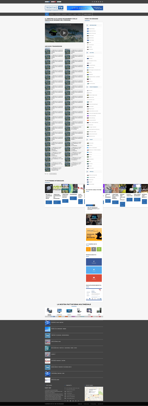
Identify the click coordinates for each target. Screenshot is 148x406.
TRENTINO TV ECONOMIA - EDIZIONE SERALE (60, 335)
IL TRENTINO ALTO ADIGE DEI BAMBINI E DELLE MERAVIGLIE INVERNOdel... (56, 52)
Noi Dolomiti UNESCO (92, 120)
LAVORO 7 (53, 354)
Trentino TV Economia (92, 33)
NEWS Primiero (91, 37)
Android (99, 248)
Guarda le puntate (48, 202)
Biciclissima (90, 145)
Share (75, 14)
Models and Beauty (92, 117)
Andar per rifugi (91, 97)
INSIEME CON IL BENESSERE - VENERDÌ (59, 328)
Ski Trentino (91, 163)
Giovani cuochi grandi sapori (93, 104)
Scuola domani (91, 44)
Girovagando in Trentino (92, 60)
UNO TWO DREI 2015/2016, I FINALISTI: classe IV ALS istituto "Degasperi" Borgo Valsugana (93, 208)
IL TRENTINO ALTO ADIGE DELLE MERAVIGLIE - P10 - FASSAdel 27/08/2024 (76, 144)
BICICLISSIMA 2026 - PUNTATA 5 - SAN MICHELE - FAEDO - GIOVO (64, 347)
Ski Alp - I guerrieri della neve (93, 122)
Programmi (64, 14)
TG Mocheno (91, 49)
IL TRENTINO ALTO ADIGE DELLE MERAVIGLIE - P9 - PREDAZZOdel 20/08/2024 (56, 149)
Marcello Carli (91, 179)
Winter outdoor (91, 168)
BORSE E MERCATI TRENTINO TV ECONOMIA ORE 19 (61, 366)
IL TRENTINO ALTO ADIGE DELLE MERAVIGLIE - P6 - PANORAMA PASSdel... (76, 154)
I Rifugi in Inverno (91, 108)
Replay (90, 161)
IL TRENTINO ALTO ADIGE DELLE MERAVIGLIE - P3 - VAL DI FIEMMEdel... (57, 164)
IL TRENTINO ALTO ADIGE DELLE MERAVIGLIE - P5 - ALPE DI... (56, 158)
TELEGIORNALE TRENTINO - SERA (58, 373)
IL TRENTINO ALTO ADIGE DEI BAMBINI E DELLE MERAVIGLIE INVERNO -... (76, 138)
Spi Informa (90, 81)
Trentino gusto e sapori (92, 131)
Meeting (90, 72)
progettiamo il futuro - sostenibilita (94, 76)
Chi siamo (51, 14)
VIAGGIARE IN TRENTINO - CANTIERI (58, 360)
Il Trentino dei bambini (92, 115)
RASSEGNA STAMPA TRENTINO (57, 322)
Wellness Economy (92, 136)
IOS (93, 248)
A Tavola (90, 92)
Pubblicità (80, 14)
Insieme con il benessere (93, 147)
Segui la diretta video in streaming (94, 220)
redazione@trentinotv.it (70, 398)
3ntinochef (90, 90)
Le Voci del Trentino (92, 65)
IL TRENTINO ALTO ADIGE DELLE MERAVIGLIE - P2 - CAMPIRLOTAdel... (76, 164)
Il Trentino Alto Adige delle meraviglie (95, 113)
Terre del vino (91, 124)
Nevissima (90, 152)
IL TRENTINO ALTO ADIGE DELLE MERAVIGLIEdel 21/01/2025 (76, 128)
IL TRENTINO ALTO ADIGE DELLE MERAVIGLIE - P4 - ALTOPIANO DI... (76, 158)
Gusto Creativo (91, 106)
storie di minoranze (92, 83)
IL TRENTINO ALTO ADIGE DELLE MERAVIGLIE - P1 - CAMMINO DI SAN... (56, 169)
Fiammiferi (90, 101)
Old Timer (90, 154)
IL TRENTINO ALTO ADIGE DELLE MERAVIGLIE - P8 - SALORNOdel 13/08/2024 (76, 149)
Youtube (94, 277)
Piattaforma (57, 14)
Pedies (90, 42)
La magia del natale (92, 177)
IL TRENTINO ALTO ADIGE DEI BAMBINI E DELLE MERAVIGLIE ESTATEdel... (56, 77)
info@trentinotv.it (69, 391)
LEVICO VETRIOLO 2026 (56, 341)
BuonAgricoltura (91, 56)
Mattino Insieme (91, 67)
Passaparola (91, 74)
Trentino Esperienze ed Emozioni (94, 129)
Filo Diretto (90, 58)
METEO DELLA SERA (55, 379)
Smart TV (88, 248)
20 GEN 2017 (89, 205)
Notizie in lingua (91, 40)
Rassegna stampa (91, 28)
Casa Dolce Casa (91, 99)
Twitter (94, 269)
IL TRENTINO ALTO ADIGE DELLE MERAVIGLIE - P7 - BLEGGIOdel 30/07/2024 (56, 154)
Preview (90, 156)
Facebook (94, 261)
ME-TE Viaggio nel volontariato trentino (95, 69)
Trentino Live (94, 218)
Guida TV (70, 14)
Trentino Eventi (91, 35)
